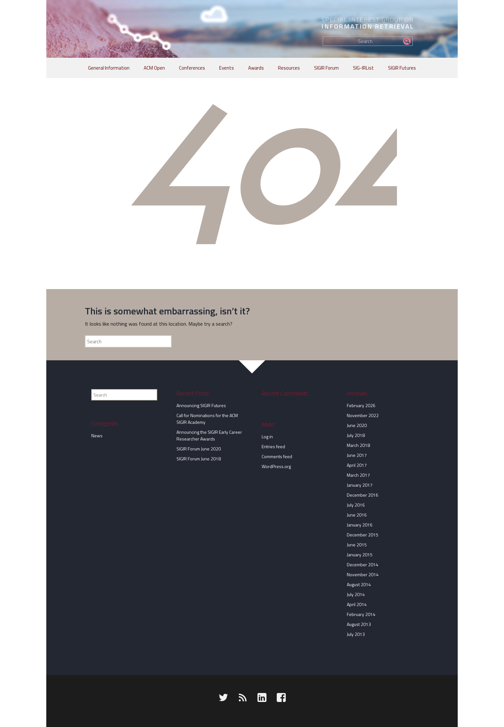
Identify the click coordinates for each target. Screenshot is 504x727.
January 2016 (360, 524)
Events (226, 68)
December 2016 (362, 495)
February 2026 (361, 405)
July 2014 (356, 594)
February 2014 (361, 614)
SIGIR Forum (326, 68)
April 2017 (357, 465)
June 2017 (357, 455)
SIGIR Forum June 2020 (198, 448)
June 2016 (357, 514)
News (97, 435)
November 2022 (363, 415)
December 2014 (362, 564)
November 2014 (363, 574)
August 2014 (359, 584)
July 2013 (356, 634)
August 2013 (359, 624)
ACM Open (154, 68)
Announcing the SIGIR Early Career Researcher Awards (209, 435)
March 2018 (358, 445)
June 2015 (357, 544)
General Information (109, 68)
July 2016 (356, 504)
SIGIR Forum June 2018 (198, 458)
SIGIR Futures (402, 68)
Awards (256, 68)
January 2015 (360, 554)
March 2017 (358, 475)
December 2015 (362, 534)
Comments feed (277, 456)
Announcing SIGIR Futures (201, 405)
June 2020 (357, 425)
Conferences (192, 68)
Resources (289, 68)
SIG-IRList (363, 68)
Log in (267, 436)
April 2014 (357, 604)
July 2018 (356, 435)
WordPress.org (276, 466)
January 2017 (360, 485)
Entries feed (273, 446)
